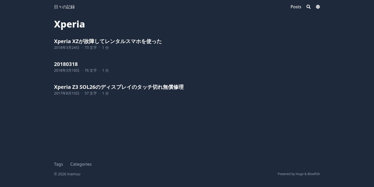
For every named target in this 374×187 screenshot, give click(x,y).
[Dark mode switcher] (318, 7)
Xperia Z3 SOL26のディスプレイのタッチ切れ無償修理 (119, 86)
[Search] (308, 7)
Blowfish (314, 174)
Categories (81, 164)
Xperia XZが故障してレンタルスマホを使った (108, 41)
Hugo (300, 174)
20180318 (66, 64)
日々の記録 (64, 7)
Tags (58, 164)
